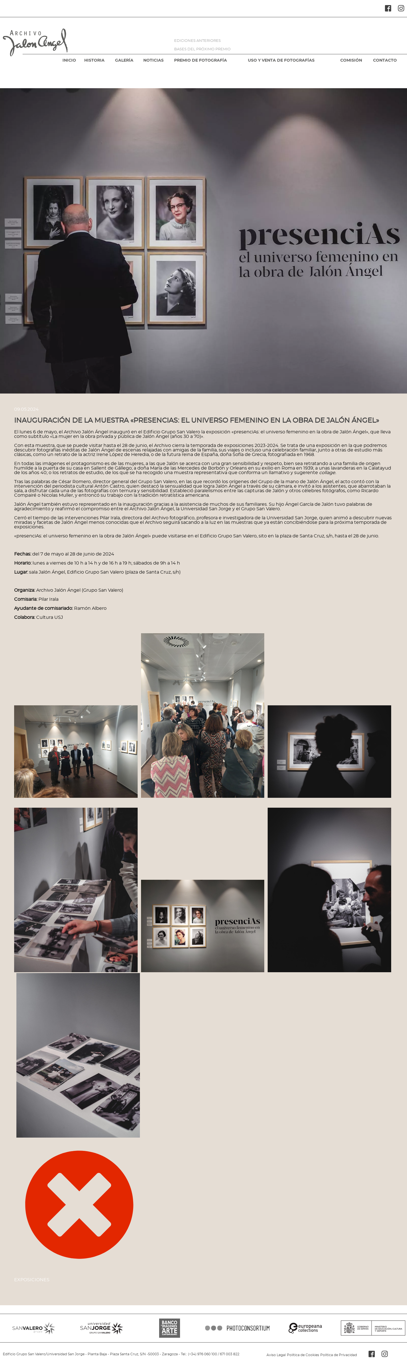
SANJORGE (102, 1328)
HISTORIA (94, 60)
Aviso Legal (276, 1355)
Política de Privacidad (338, 1355)
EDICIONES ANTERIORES (197, 41)
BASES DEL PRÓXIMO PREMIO (202, 49)
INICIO (69, 60)
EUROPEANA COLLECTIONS (305, 1328)
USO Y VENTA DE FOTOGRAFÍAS (281, 60)
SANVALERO (34, 1328)
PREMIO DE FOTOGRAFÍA (200, 60)
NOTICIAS (153, 60)
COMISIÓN (351, 60)
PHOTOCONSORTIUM (237, 1328)
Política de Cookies (303, 1355)
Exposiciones (31, 1280)
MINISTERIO (373, 1328)
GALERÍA (124, 60)
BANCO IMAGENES (170, 1328)
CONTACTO (385, 60)
